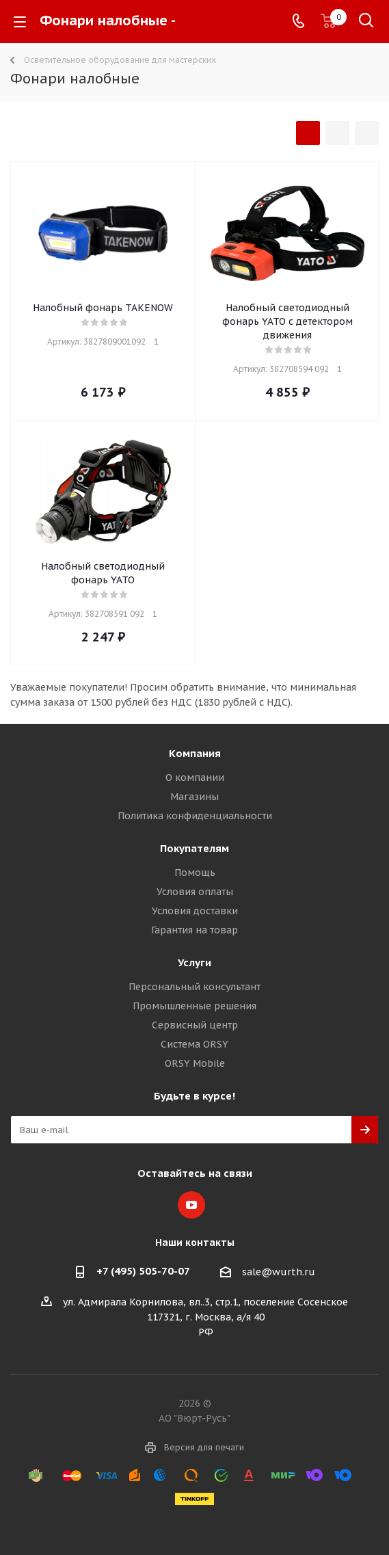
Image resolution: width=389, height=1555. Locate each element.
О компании (194, 777)
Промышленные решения (194, 1006)
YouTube (191, 1205)
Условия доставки (195, 911)
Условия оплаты (195, 892)
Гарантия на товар (194, 930)
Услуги (194, 962)
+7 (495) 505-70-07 (143, 1270)
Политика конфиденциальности (195, 816)
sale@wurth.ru (278, 1272)
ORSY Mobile (195, 1063)
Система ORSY (194, 1044)
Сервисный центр (195, 1025)
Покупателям (194, 848)
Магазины (194, 796)
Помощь (194, 872)
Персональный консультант (194, 987)
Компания (195, 753)
